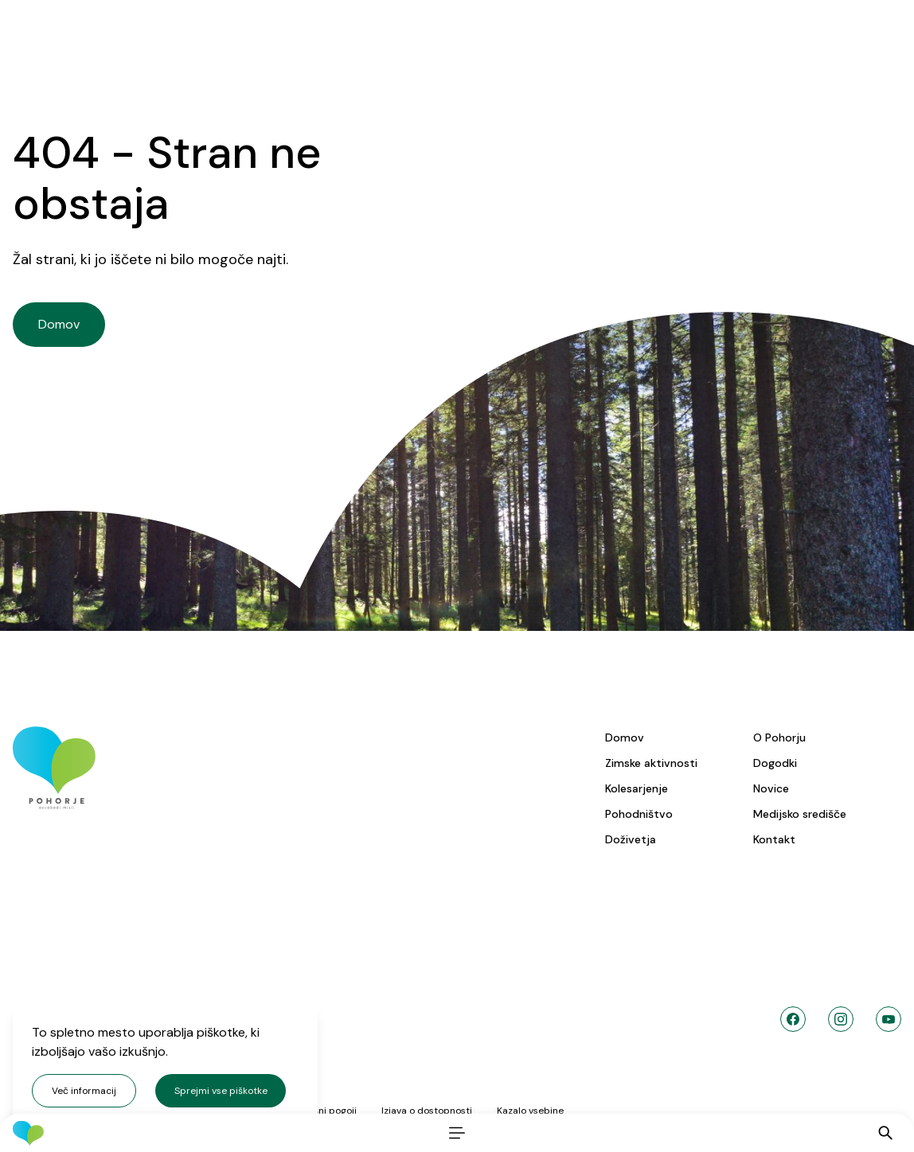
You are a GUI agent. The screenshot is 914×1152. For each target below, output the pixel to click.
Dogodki (775, 763)
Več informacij (84, 1090)
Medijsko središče (799, 814)
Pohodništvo (639, 814)
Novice (771, 788)
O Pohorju (779, 737)
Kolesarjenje (636, 788)
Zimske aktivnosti (651, 763)
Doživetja (630, 839)
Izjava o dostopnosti (426, 1110)
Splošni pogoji (325, 1110)
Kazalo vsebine (530, 1110)
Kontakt (774, 839)
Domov (624, 737)
